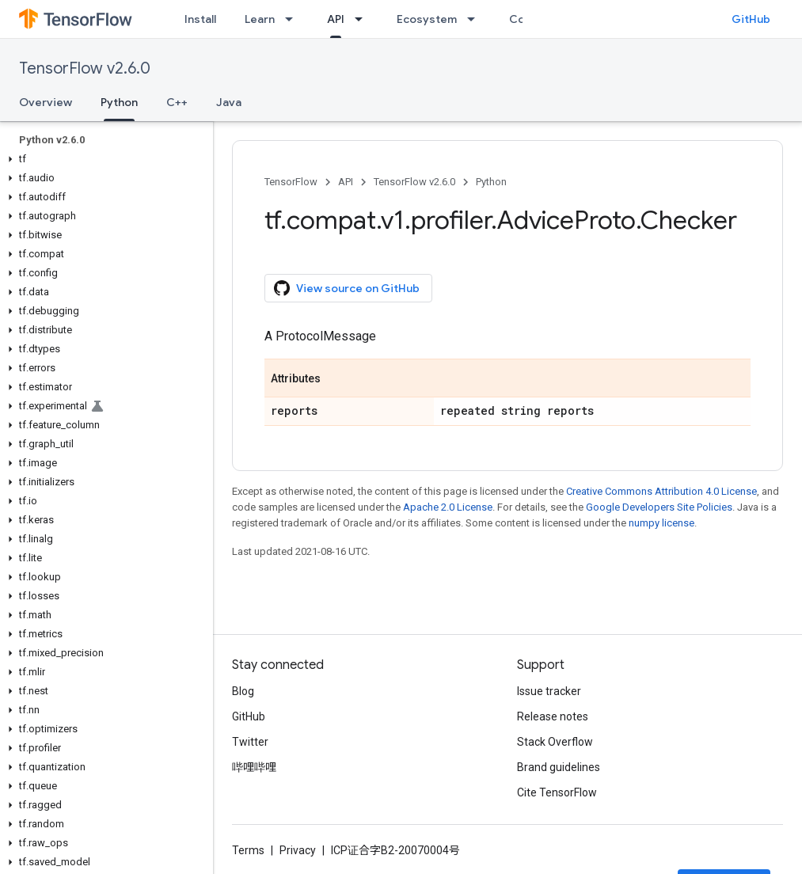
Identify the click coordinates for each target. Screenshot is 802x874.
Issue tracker (549, 691)
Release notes (552, 716)
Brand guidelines (558, 767)
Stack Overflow (555, 741)
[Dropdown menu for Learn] (294, 19)
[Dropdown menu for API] (363, 19)
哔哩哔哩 (254, 767)
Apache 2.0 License (447, 507)
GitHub (751, 19)
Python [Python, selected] (119, 102)
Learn (260, 19)
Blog (243, 691)
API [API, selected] (335, 19)
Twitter (250, 741)
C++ (177, 102)
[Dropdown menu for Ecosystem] (476, 19)
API (345, 182)
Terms (248, 850)
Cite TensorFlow (557, 792)
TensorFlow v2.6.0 (84, 68)
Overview (45, 102)
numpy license (661, 523)
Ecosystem (427, 19)
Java (228, 102)
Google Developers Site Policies (659, 507)
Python (491, 182)
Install (200, 19)
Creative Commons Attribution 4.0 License (661, 491)
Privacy (297, 850)
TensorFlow (290, 182)
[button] (103, 159)
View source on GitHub (347, 288)
